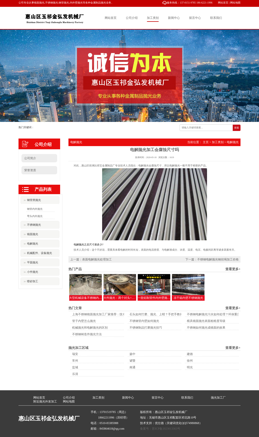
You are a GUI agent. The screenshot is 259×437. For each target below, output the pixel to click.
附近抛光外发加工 (45, 401)
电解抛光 (32, 243)
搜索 (236, 127)
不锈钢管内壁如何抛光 (144, 320)
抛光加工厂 (218, 397)
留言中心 (195, 17)
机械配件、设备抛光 (39, 253)
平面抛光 (32, 262)
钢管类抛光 (34, 200)
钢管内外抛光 (35, 209)
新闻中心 (174, 17)
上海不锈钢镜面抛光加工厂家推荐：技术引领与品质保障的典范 (113, 314)
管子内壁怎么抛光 (84, 320)
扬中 (132, 354)
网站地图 (235, 2)
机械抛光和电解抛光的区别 (90, 327)
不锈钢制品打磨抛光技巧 (146, 327)
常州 (75, 360)
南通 (132, 367)
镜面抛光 (32, 234)
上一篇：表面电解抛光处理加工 (91, 259)
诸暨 (132, 360)
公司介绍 (132, 17)
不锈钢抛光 (34, 224)
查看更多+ (232, 269)
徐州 (190, 360)
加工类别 (153, 17)
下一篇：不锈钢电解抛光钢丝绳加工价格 (212, 259)
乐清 (75, 373)
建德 (190, 354)
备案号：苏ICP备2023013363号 (160, 428)
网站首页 (223, 2)
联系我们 (216, 17)
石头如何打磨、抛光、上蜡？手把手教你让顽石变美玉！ (167, 314)
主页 (206, 142)
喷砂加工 (32, 281)
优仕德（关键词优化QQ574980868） (178, 423)
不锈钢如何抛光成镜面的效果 (206, 327)
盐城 (75, 367)
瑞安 (75, 354)
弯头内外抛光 (35, 216)
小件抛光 (32, 271)
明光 (190, 367)
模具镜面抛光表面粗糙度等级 (206, 320)
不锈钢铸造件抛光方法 (87, 334)
